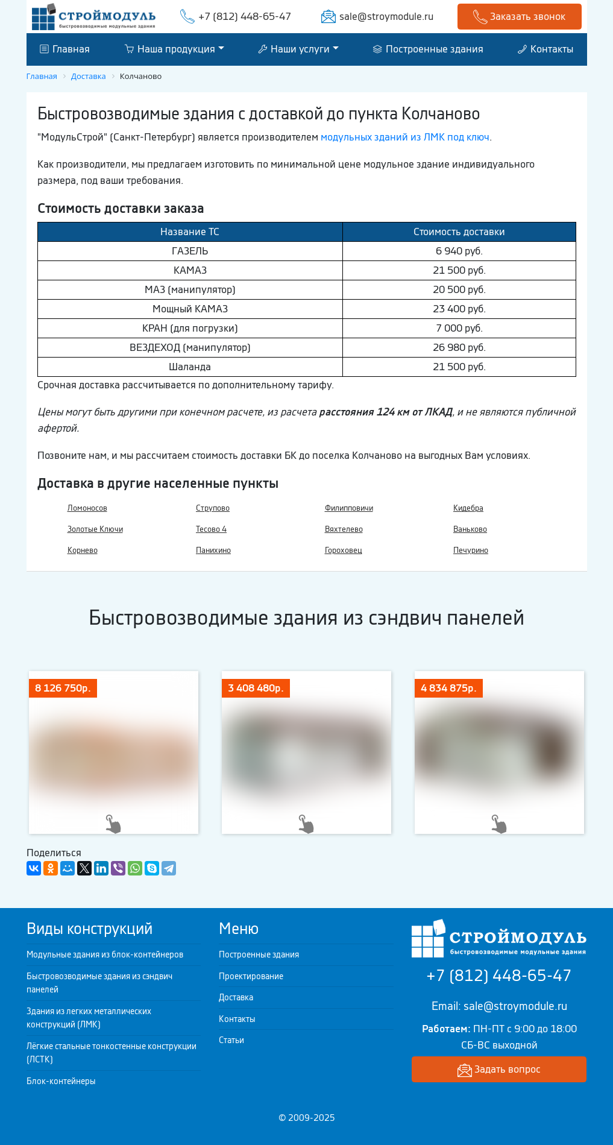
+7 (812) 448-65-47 (244, 16)
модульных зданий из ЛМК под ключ (405, 137)
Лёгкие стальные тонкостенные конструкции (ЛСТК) (111, 1053)
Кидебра (468, 508)
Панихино (213, 550)
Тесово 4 (211, 529)
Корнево (83, 550)
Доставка (236, 997)
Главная (65, 48)
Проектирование (251, 976)
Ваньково (470, 529)
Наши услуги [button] (294, 48)
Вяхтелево (344, 529)
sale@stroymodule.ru (386, 16)
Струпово (213, 508)
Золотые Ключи (95, 529)
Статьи (231, 1040)
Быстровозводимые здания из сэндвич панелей (99, 983)
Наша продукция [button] (169, 48)
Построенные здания (428, 48)
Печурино (470, 550)
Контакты (545, 48)
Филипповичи (349, 508)
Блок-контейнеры (61, 1081)
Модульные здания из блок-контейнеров (105, 954)
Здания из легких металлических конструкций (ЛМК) (89, 1018)
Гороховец (343, 550)
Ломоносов (87, 508)
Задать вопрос (499, 1069)
